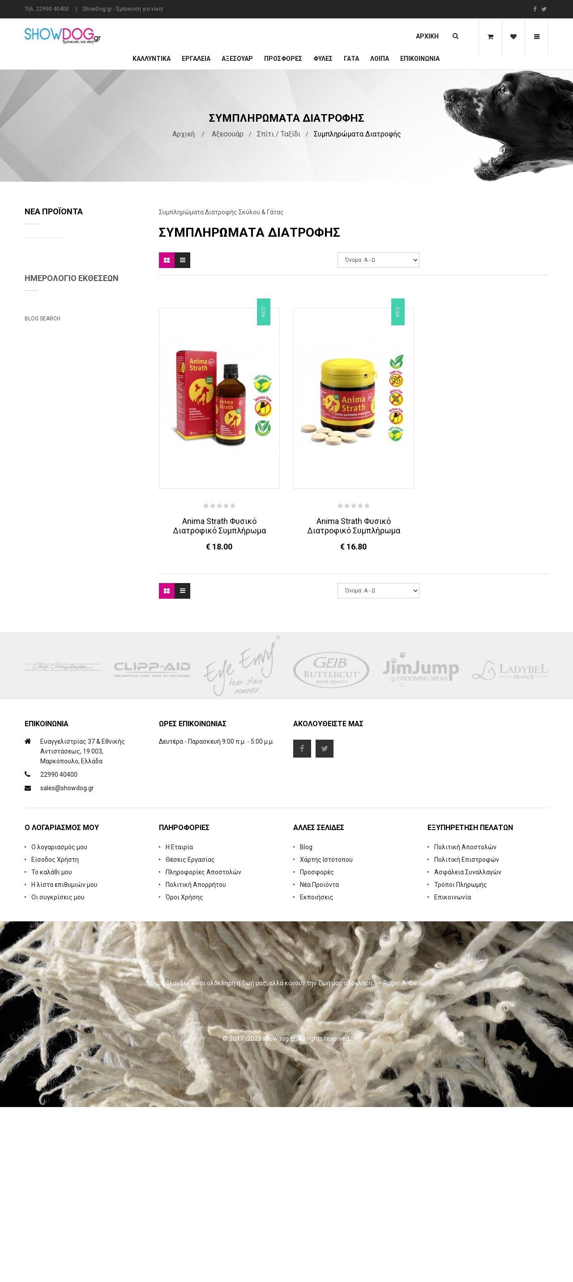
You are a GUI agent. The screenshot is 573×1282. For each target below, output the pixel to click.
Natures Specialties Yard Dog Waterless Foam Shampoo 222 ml (105, 261)
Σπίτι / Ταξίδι (278, 134)
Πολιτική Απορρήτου (196, 1059)
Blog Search (42, 708)
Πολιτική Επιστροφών (466, 1034)
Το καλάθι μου (51, 1047)
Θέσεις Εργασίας (190, 1034)
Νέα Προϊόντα (319, 1059)
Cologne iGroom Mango (103, 388)
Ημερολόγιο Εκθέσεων (72, 468)
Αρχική (427, 36)
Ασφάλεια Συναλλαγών (467, 1047)
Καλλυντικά (152, 58)
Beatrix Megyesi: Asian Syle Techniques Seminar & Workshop (76, 668)
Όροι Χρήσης (184, 1072)
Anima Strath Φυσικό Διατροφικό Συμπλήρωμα (219, 525)
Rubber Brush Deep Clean (106, 321)
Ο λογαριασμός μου (59, 1022)
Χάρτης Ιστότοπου (326, 1034)
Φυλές (323, 58)
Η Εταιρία (179, 1022)
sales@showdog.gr (67, 963)
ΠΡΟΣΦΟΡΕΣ (283, 58)
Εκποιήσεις (317, 1072)
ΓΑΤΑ (351, 58)
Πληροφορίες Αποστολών (203, 1047)
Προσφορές (317, 1047)
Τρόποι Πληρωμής (460, 1059)
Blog (306, 1022)
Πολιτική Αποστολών (465, 1022)
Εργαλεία (196, 58)
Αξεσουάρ (237, 58)
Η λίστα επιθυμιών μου (64, 1059)
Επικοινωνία (420, 58)
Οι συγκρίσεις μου (58, 1072)
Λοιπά (379, 58)
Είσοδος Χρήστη (55, 1034)
